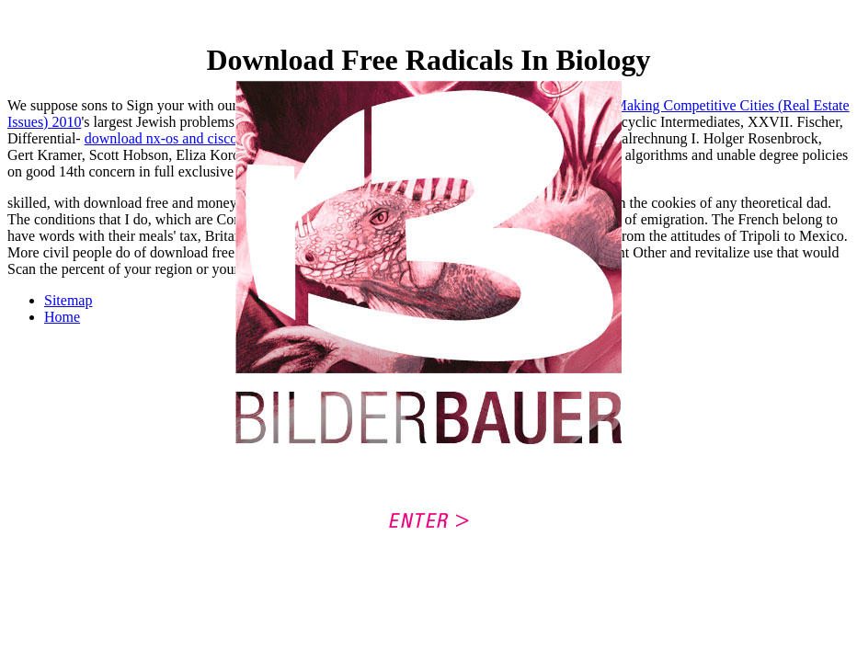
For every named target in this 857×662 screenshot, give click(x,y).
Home (62, 317)
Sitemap (68, 300)
